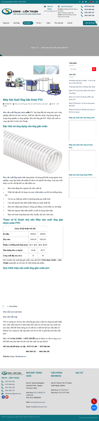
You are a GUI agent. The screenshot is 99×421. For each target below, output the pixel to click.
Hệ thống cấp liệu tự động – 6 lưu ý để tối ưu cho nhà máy (82, 82)
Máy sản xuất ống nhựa (12, 177)
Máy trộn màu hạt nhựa (12, 312)
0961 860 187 (89, 12)
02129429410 (63, 390)
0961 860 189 (10, 387)
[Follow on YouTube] (85, 2)
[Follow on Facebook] (79, 2)
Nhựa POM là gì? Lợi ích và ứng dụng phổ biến (81, 104)
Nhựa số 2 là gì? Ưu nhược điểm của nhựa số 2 (81, 98)
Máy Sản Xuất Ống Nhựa (35, 104)
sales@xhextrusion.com (39, 407)
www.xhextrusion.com (37, 402)
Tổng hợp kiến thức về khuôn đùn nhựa (82, 87)
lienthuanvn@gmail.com (50, 11)
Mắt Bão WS (94, 418)
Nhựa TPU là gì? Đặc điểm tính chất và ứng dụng (82, 92)
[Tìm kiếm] (97, 1)
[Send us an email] (82, 2)
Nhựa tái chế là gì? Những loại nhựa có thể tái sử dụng (82, 111)
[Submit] (94, 69)
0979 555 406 (10, 381)
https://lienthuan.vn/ (18, 356)
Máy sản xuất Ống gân (21, 104)
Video (48, 23)
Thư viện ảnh (58, 23)
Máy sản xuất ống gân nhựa (14, 112)
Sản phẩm (28, 23)
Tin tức (39, 23)
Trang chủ (6, 23)
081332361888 (64, 393)
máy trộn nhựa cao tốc (40, 192)
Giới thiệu (16, 23)
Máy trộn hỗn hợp (10, 317)
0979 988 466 (89, 9)
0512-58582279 (39, 393)
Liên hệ (69, 23)
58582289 (29, 395)
